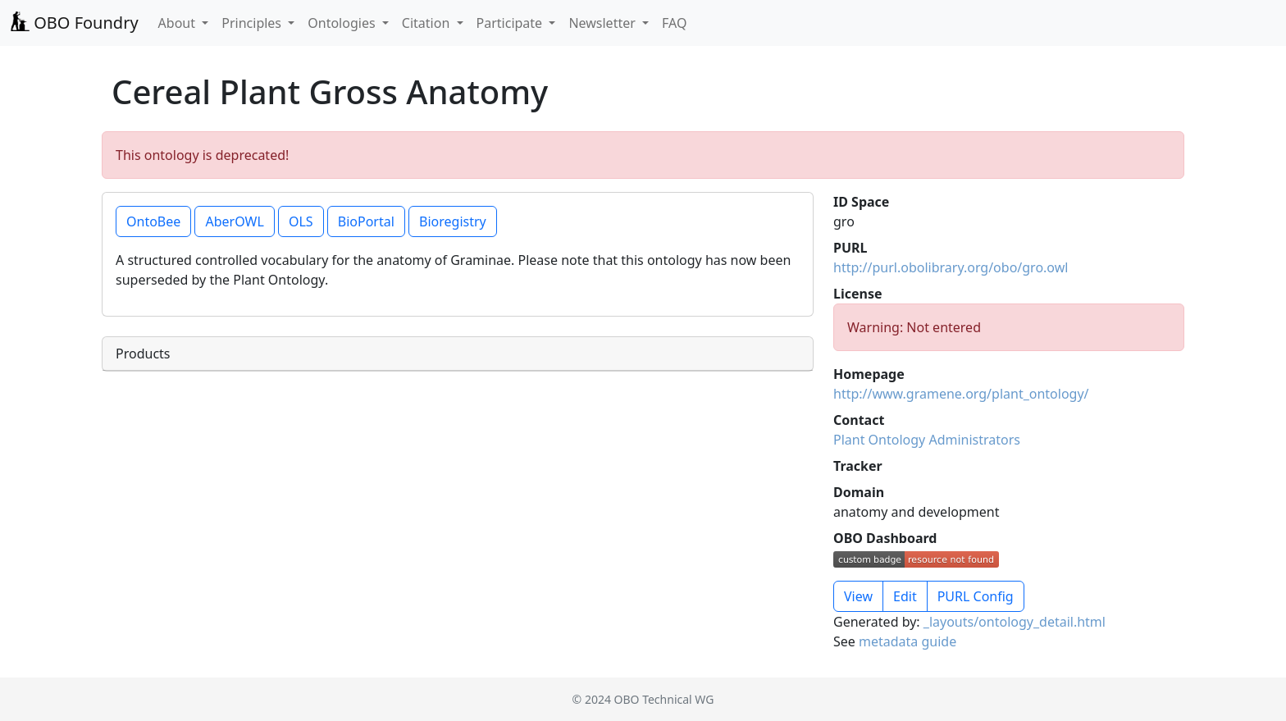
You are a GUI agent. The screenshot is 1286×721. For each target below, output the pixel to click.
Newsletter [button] (603, 23)
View (858, 596)
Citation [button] (428, 23)
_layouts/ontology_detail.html (1014, 622)
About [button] (178, 23)
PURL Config (975, 596)
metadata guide (907, 641)
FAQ (674, 23)
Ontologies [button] (343, 23)
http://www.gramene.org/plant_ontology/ (961, 394)
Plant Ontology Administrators (926, 440)
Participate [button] (511, 23)
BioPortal (366, 221)
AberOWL (234, 221)
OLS (301, 221)
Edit (905, 596)
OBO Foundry (74, 22)
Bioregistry (452, 221)
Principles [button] (253, 23)
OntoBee (153, 221)
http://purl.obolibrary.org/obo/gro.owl (950, 267)
